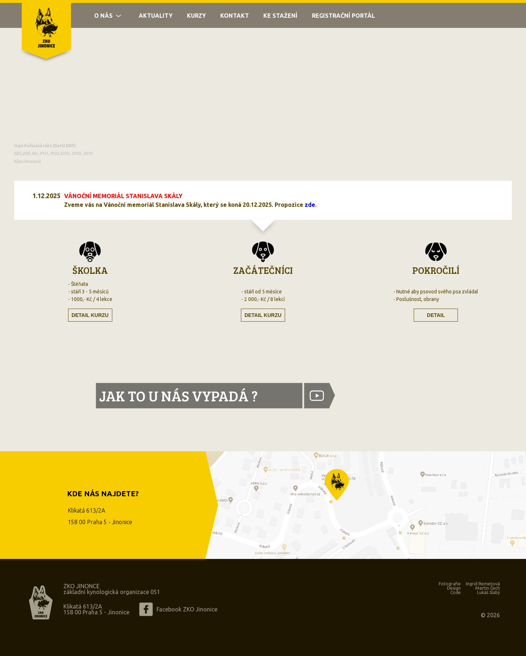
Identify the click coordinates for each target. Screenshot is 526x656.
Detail (436, 315)
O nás (103, 19)
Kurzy (196, 19)
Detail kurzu (90, 315)
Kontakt (234, 19)
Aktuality (155, 19)
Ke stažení (280, 19)
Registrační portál (343, 19)
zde (310, 204)
